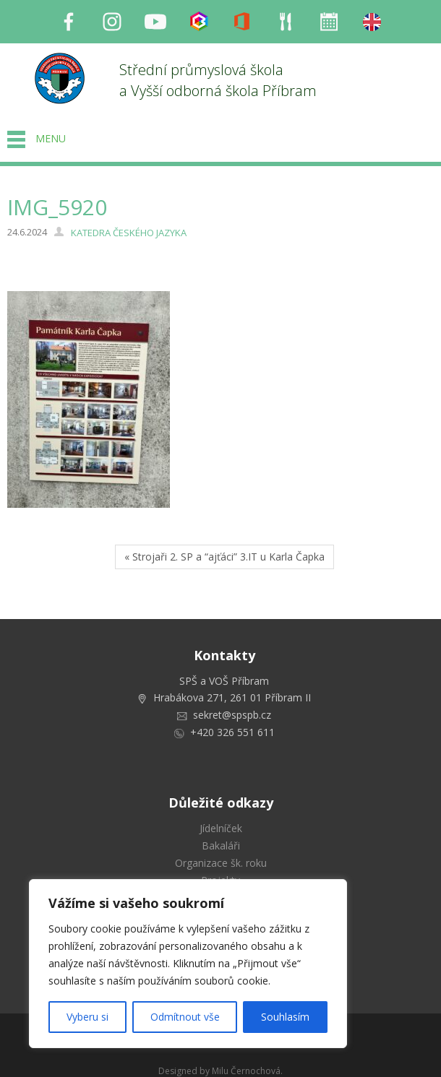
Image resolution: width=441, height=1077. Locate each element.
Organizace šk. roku (221, 863)
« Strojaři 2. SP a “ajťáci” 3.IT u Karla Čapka (224, 556)
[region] (188, 963)
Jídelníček (221, 828)
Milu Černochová (246, 1071)
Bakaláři (221, 845)
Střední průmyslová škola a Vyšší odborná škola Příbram (218, 80)
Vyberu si (87, 1017)
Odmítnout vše (185, 1017)
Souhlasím (285, 1017)
